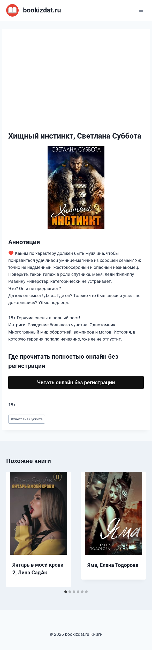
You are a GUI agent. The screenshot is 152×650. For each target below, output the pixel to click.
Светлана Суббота (27, 419)
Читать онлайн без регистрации (76, 382)
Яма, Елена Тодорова (112, 565)
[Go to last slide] (15, 530)
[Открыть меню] (141, 10)
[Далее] (136, 530)
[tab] (65, 591)
